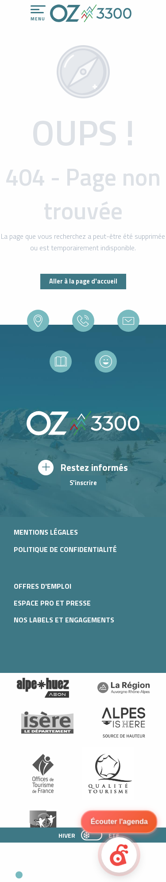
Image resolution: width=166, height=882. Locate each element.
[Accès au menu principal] (38, 13)
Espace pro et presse (52, 603)
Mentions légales (46, 532)
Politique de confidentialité (65, 549)
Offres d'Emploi (42, 586)
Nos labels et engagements (64, 619)
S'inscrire (83, 483)
